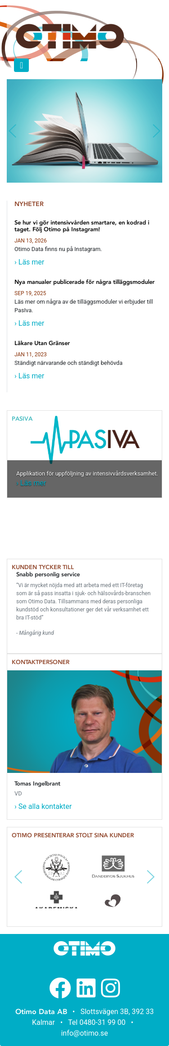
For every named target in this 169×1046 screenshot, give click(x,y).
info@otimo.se (84, 1033)
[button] (12, 131)
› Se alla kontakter (43, 806)
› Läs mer (29, 262)
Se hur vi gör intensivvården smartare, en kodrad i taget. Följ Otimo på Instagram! (81, 226)
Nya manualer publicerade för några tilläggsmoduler (84, 281)
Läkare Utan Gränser (42, 343)
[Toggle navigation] (21, 65)
